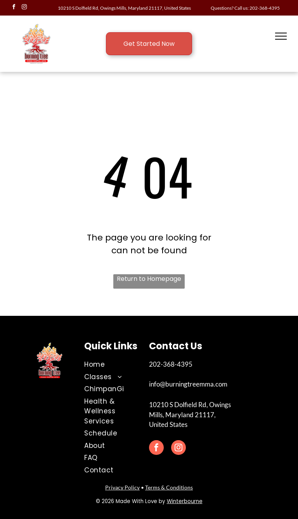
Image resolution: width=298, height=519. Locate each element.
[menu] (281, 36)
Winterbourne (185, 501)
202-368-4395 (264, 8)
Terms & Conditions (169, 487)
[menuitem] (110, 365)
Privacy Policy (122, 487)
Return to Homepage (149, 278)
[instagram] (24, 8)
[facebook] (13, 8)
